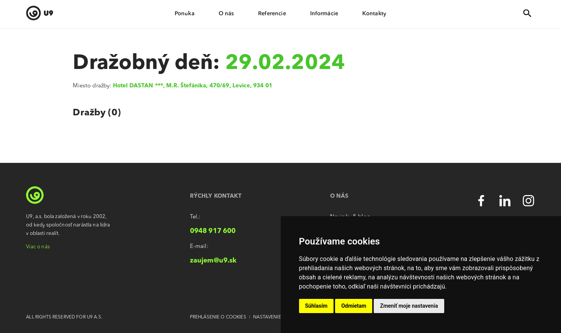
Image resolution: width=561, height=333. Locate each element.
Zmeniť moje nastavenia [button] (409, 306)
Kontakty (374, 13)
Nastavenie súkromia (279, 317)
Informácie (324, 13)
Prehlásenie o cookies (218, 317)
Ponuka (185, 13)
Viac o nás (37, 246)
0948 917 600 (213, 231)
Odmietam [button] (353, 306)
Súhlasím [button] (316, 306)
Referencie (272, 13)
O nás (226, 13)
